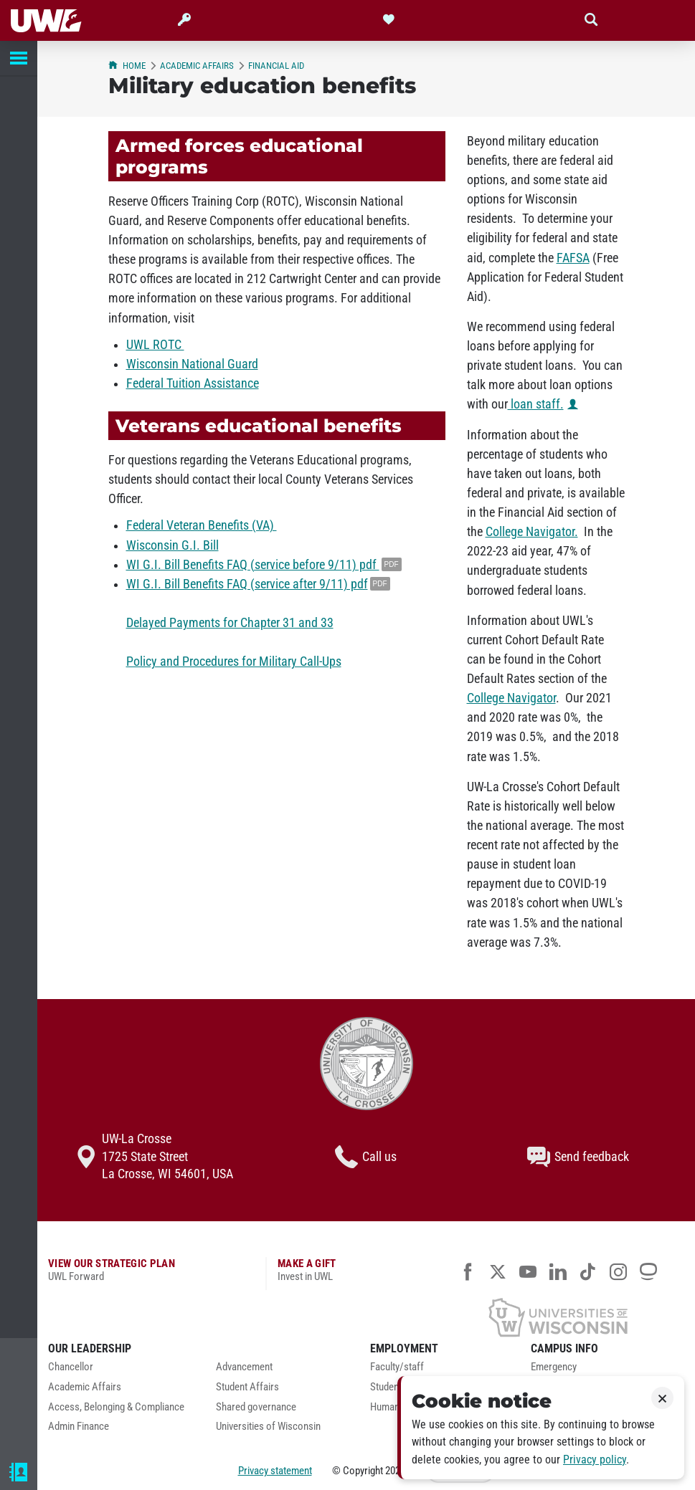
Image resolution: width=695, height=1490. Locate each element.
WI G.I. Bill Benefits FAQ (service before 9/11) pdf (252, 565)
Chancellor (70, 1367)
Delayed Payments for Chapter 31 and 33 (230, 623)
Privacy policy (594, 1459)
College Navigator (511, 698)
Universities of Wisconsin (268, 1426)
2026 (395, 1470)
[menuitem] (121, 1371)
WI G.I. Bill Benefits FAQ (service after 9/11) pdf (247, 584)
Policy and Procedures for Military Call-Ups (233, 661)
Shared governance (256, 1407)
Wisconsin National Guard (192, 364)
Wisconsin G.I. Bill (172, 545)
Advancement (244, 1367)
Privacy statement (275, 1470)
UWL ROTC (155, 345)
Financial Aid (276, 65)
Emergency (554, 1367)
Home (127, 65)
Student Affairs (247, 1387)
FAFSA (573, 258)
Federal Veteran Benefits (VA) (201, 525)
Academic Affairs (197, 65)
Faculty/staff (397, 1367)
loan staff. (536, 404)
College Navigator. (532, 532)
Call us (366, 1156)
